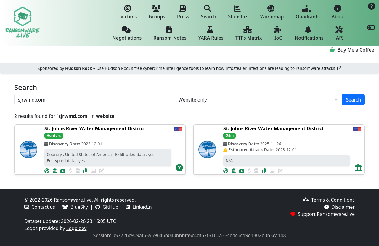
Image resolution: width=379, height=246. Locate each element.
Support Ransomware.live (326, 214)
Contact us (43, 207)
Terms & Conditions (333, 200)
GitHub (110, 207)
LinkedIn (142, 207)
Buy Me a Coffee (352, 49)
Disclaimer (343, 207)
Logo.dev (76, 228)
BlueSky (79, 207)
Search (353, 100)
